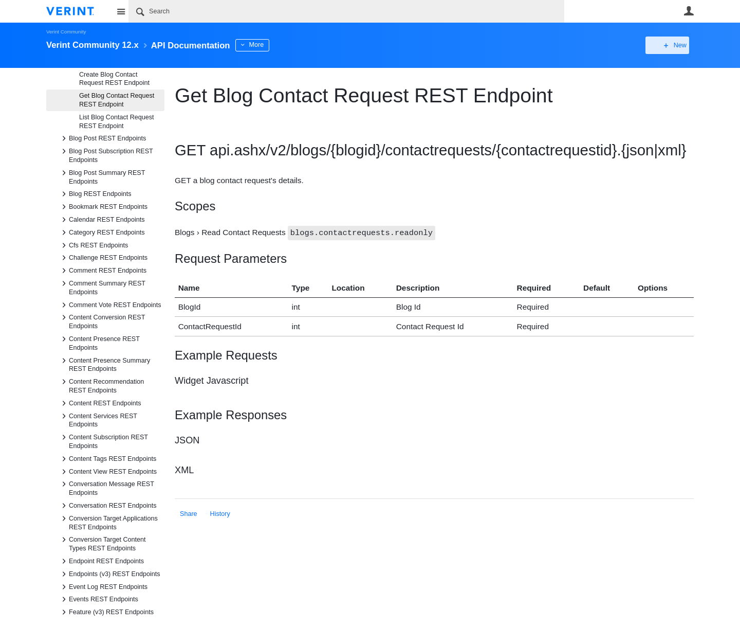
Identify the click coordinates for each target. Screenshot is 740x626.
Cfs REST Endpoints (93, 245)
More (272, 44)
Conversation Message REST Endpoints (106, 487)
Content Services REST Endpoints (98, 419)
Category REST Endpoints (101, 232)
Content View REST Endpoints (108, 472)
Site (120, 11)
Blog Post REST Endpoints (102, 138)
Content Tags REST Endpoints (107, 459)
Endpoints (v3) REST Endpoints (109, 574)
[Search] (346, 11)
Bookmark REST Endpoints (103, 207)
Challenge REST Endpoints (103, 258)
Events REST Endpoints (98, 599)
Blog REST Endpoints (95, 194)
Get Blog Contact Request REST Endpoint (116, 100)
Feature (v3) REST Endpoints (106, 612)
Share (188, 513)
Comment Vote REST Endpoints (110, 305)
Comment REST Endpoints (102, 270)
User (688, 11)
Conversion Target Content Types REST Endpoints (102, 543)
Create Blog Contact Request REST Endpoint (114, 79)
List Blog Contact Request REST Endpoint (116, 122)
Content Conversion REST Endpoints (102, 321)
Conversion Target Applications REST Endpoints (108, 522)
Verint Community (66, 31)
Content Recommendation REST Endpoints (101, 385)
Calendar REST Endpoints (101, 219)
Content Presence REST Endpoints (99, 342)
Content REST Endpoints (100, 403)
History (220, 513)
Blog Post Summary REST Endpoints (102, 176)
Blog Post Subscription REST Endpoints (106, 155)
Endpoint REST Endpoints (101, 561)
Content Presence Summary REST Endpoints (104, 364)
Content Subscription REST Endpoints (103, 441)
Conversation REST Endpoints (108, 505)
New (670, 45)
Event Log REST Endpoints (103, 587)
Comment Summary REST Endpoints (102, 287)
